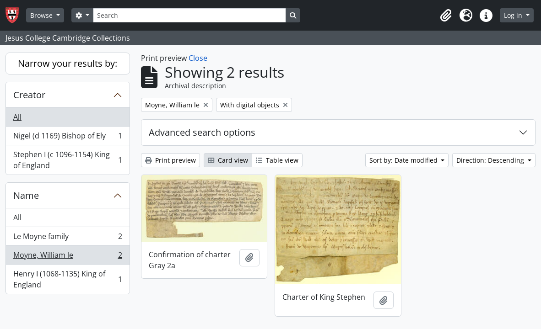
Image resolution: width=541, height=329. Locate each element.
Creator (29, 95)
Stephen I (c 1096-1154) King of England (67, 159)
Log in (514, 15)
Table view (277, 160)
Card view (228, 160)
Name (26, 195)
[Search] (189, 15)
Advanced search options (202, 132)
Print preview (170, 160)
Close (198, 58)
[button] (446, 15)
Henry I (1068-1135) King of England (67, 279)
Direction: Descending (491, 160)
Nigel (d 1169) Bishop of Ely (67, 137)
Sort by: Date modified (404, 160)
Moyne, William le (67, 257)
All (17, 117)
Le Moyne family (67, 238)
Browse (42, 15)
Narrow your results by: (67, 63)
